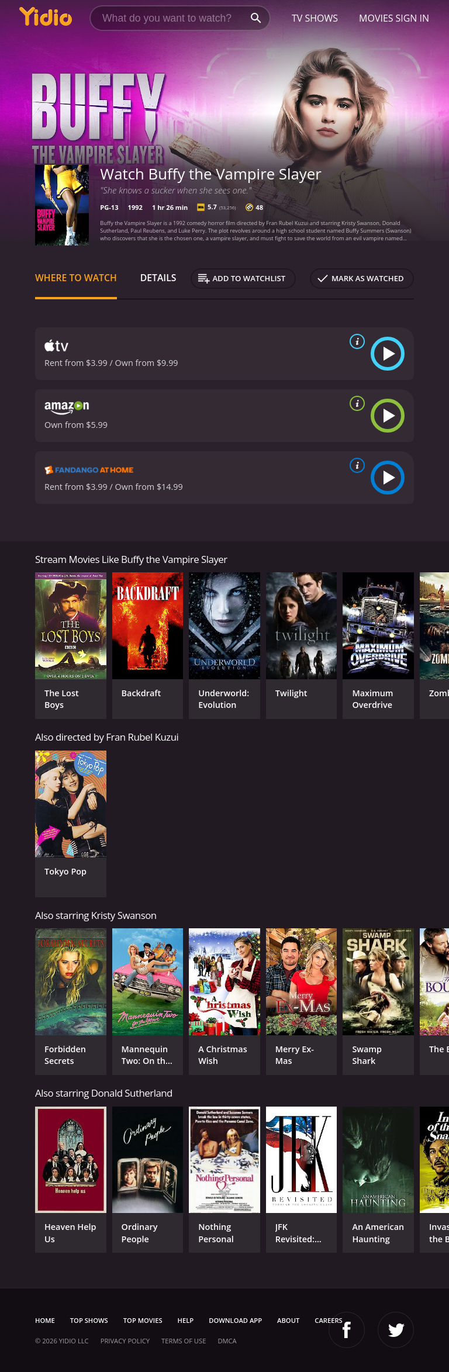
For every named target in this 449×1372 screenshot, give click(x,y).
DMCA (226, 1340)
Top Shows (89, 1320)
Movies (376, 18)
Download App (235, 1320)
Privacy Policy (125, 1340)
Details (158, 277)
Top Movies (143, 1320)
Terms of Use (183, 1340)
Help (186, 1320)
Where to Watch (76, 277)
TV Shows (315, 18)
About (288, 1320)
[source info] (355, 341)
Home (45, 1320)
